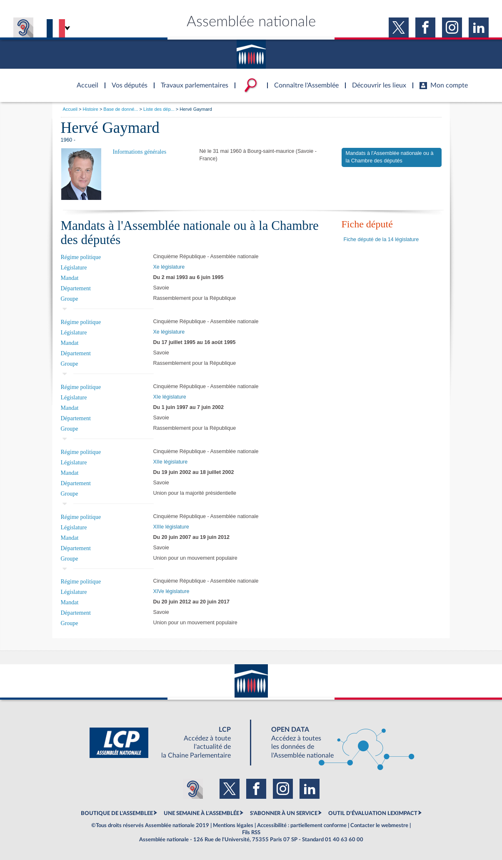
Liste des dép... (159, 109)
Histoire (90, 109)
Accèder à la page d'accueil (84, 80)
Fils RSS (251, 832)
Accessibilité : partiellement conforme (302, 825)
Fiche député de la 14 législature (381, 239)
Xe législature (169, 267)
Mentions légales (233, 825)
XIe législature (169, 397)
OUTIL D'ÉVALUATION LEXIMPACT (372, 813)
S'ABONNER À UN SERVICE (283, 813)
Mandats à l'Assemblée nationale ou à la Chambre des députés (390, 157)
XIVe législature (171, 591)
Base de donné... (120, 109)
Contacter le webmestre (379, 825)
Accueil (70, 109)
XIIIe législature (171, 527)
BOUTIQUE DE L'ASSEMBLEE (117, 813)
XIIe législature (170, 462)
